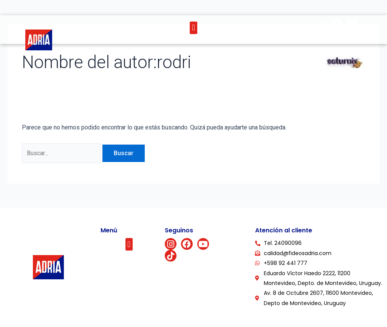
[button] (193, 28)
